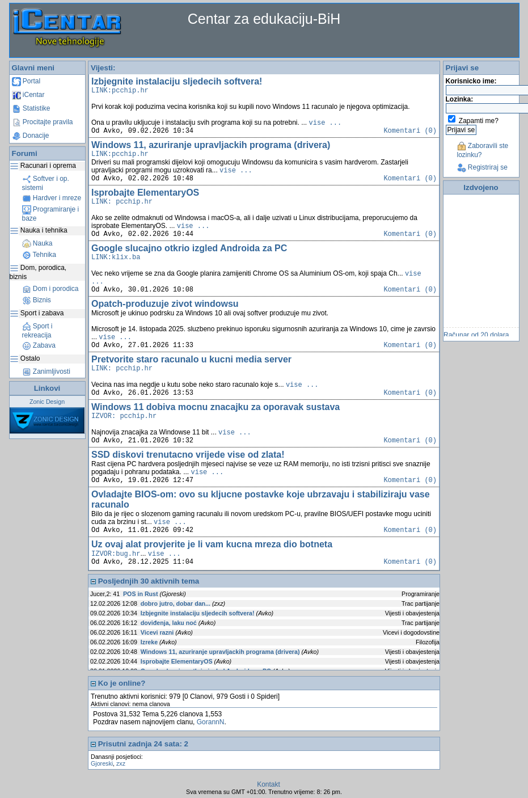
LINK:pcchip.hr (120, 91)
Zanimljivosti (46, 371)
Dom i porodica (50, 289)
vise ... (325, 123)
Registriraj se (482, 167)
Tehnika (39, 255)
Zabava (39, 345)
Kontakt (268, 784)
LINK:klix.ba (115, 257)
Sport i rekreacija (37, 330)
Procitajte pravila (42, 122)
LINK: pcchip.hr (122, 202)
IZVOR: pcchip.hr (124, 416)
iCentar (28, 95)
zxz (120, 763)
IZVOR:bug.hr (115, 554)
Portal (26, 81)
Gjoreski (102, 763)
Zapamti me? (479, 121)
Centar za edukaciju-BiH (264, 19)
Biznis (36, 300)
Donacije (30, 136)
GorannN (211, 722)
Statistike (31, 108)
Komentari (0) (410, 131)
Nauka (37, 243)
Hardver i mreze (52, 198)
